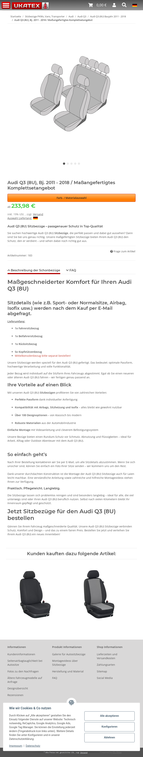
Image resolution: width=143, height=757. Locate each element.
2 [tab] (68, 164)
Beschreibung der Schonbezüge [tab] (35, 270)
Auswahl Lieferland (22, 218)
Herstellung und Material (68, 671)
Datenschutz (33, 745)
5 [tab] (79, 164)
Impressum (15, 745)
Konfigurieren (109, 726)
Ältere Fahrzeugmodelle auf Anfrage (24, 680)
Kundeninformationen (21, 654)
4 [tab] (75, 164)
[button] (114, 5)
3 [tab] (71, 164)
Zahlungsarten (106, 664)
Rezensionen (15, 695)
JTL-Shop (117, 752)
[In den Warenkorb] (10, 26)
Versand (38, 214)
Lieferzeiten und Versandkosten (107, 656)
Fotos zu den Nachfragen (23, 671)
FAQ (54, 678)
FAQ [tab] (72, 270)
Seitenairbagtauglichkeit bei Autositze (24, 662)
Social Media (105, 678)
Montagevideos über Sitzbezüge (65, 662)
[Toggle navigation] (6, 5)
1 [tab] (64, 164)
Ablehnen (109, 737)
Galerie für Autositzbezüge (68, 654)
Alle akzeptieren (109, 715)
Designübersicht (17, 688)
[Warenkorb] (97, 5)
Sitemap (102, 671)
